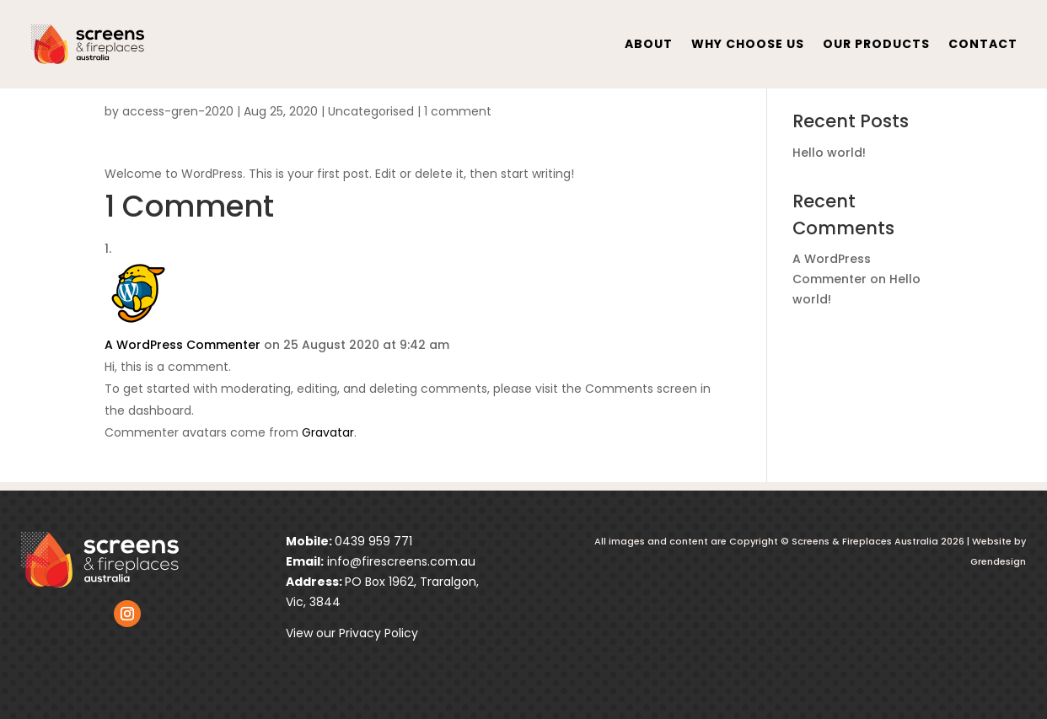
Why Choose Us (747, 43)
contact (982, 43)
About (649, 43)
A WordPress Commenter (182, 344)
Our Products (876, 43)
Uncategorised (371, 111)
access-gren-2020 (178, 111)
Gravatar (328, 432)
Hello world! (829, 152)
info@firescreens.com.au (399, 561)
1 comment (457, 111)
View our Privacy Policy (352, 633)
